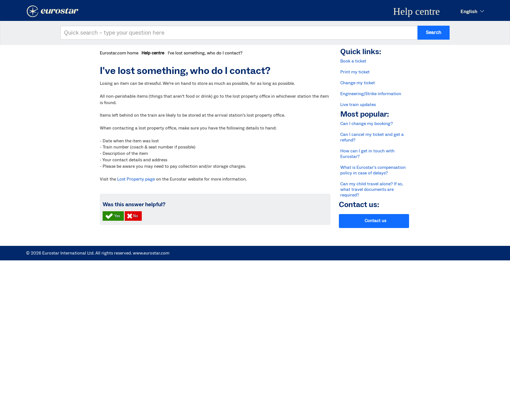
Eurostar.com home (119, 53)
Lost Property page (136, 179)
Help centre (152, 53)
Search (433, 32)
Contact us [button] (375, 221)
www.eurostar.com (151, 253)
